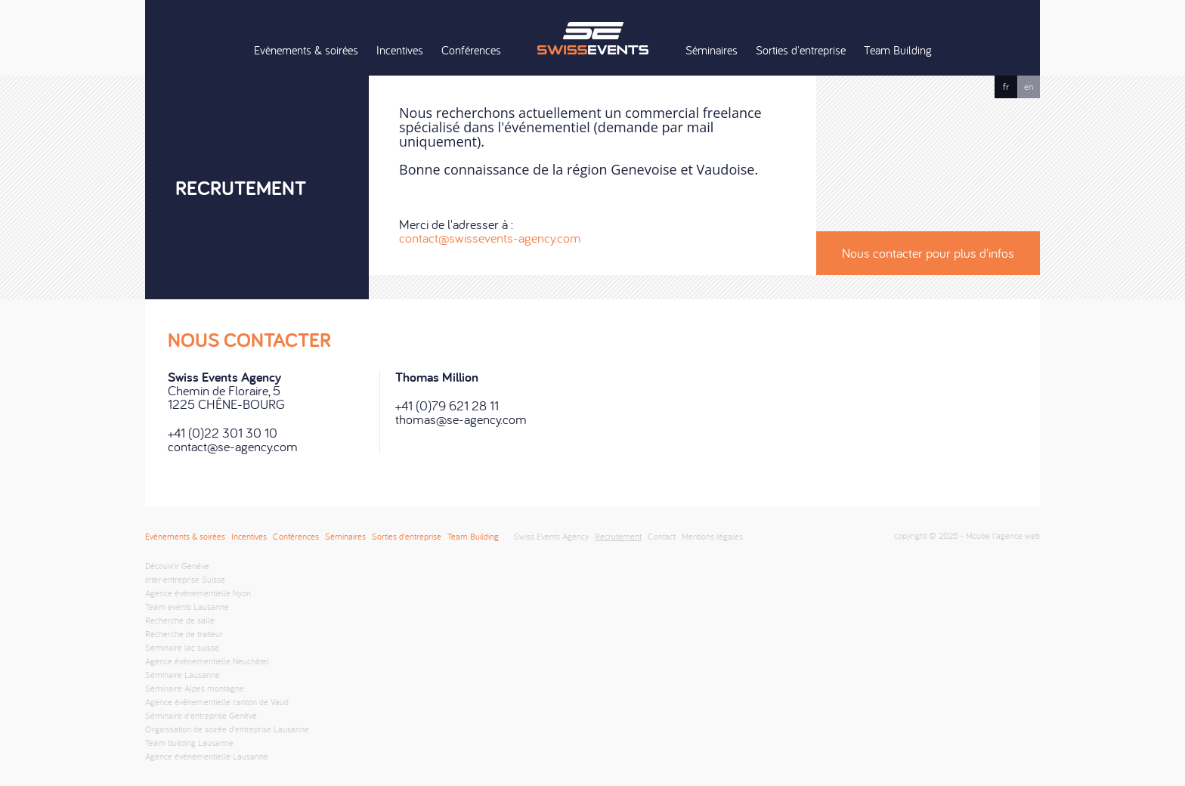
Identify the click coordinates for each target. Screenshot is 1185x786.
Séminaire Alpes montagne (194, 688)
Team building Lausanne (189, 742)
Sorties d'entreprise (801, 49)
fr (1006, 86)
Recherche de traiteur (184, 633)
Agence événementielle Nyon (198, 593)
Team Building (898, 49)
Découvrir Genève (177, 565)
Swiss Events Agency (592, 38)
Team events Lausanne (187, 606)
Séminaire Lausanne (182, 674)
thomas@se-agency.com (461, 419)
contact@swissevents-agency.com (490, 237)
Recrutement (618, 536)
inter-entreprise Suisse (185, 579)
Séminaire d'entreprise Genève (201, 715)
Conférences (471, 49)
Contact (662, 536)
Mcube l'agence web (1003, 535)
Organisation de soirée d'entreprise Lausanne (227, 729)
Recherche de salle (180, 620)
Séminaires (711, 49)
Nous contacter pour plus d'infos (928, 252)
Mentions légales (712, 536)
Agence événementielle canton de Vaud (217, 701)
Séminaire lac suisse (182, 647)
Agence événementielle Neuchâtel (207, 661)
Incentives (399, 49)
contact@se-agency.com (233, 446)
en (1029, 86)
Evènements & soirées (306, 49)
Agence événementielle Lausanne (206, 756)
